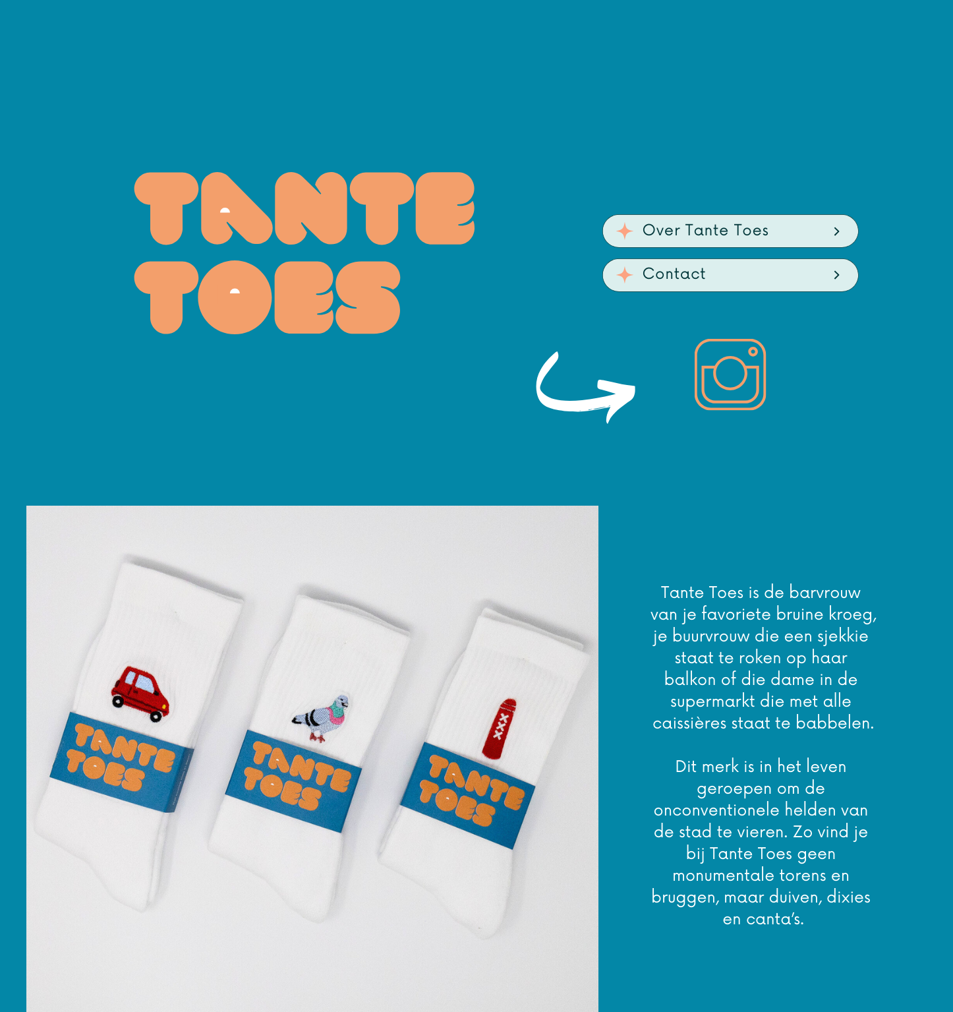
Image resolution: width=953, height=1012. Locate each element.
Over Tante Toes (706, 231)
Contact (675, 274)
